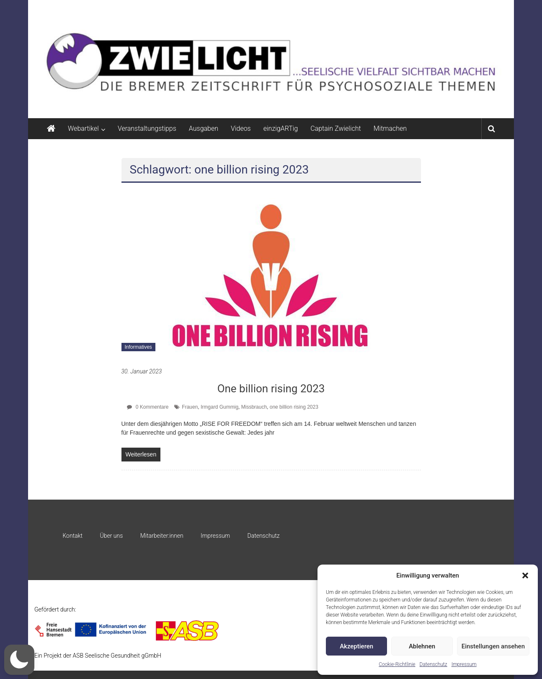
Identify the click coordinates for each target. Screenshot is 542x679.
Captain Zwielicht (335, 128)
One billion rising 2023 (271, 388)
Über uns (111, 535)
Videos (241, 128)
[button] (525, 575)
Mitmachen (390, 128)
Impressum (464, 664)
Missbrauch (254, 407)
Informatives (138, 347)
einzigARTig (280, 128)
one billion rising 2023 (294, 407)
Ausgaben (203, 128)
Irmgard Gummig (219, 407)
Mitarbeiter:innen (161, 535)
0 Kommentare (147, 407)
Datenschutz (433, 664)
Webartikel (83, 128)
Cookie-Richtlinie (397, 664)
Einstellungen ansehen (493, 646)
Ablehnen (422, 646)
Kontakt (72, 535)
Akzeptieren (356, 646)
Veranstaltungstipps (147, 128)
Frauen (190, 407)
